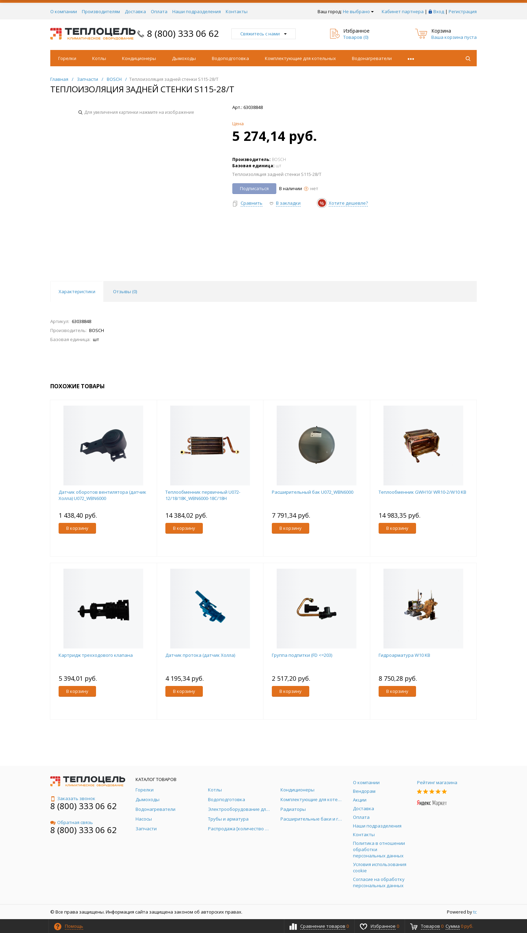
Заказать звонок (72, 798)
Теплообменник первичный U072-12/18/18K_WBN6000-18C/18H (202, 495)
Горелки (67, 58)
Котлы (99, 58)
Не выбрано (358, 11)
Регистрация (463, 11)
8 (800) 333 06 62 (183, 33)
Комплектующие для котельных (300, 58)
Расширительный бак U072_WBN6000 (312, 492)
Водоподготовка (230, 58)
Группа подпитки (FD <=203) (302, 655)
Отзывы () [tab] (125, 291)
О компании (63, 11)
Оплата (159, 11)
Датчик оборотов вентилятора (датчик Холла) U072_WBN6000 (102, 495)
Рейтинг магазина (437, 782)
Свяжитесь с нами (263, 34)
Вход (438, 11)
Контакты (237, 11)
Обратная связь (71, 822)
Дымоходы (184, 58)
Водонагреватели (372, 58)
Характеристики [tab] (77, 291)
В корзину (77, 528)
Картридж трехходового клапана (96, 655)
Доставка (135, 11)
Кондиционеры (139, 58)
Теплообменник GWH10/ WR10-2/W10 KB (422, 492)
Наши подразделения (196, 11)
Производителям (101, 11)
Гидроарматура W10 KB (404, 655)
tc (475, 912)
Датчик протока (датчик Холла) (200, 655)
